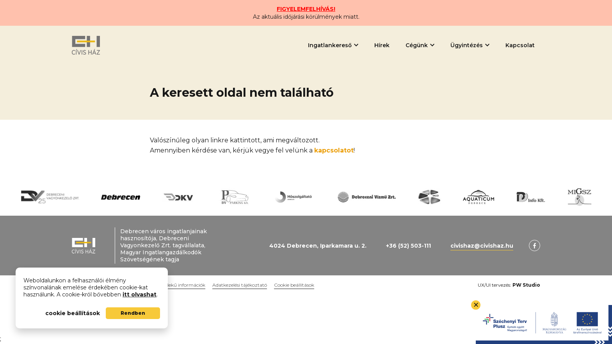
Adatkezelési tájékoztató (239, 285)
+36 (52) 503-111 (408, 245)
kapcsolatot (334, 150)
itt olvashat (140, 294)
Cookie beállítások (294, 285)
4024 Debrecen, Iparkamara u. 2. (317, 245)
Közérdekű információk (179, 285)
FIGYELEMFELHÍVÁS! (306, 8)
